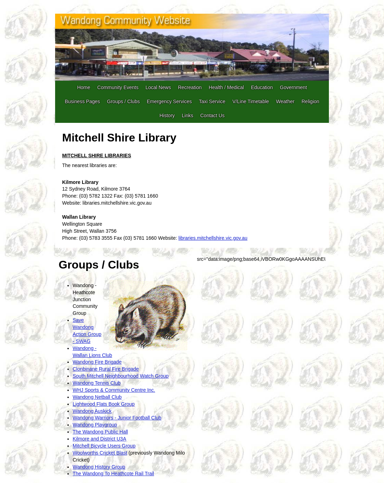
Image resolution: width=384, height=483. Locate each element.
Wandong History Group (99, 467)
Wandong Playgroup (95, 425)
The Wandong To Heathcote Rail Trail (113, 473)
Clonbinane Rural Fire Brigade (106, 369)
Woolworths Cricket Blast (100, 453)
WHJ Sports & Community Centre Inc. (114, 390)
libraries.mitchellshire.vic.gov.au (212, 238)
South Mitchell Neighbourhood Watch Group (120, 376)
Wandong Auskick (92, 411)
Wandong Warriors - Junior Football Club (117, 418)
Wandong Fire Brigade (97, 362)
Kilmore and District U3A (99, 439)
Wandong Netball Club (97, 397)
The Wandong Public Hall (100, 432)
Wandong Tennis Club (96, 383)
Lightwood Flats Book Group (104, 404)
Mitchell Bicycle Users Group (104, 446)
